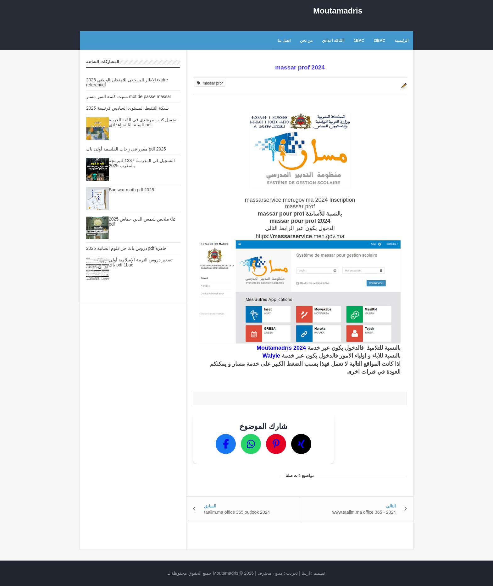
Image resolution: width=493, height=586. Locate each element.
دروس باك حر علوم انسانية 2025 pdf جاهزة (126, 248)
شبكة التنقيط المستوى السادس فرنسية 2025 (127, 108)
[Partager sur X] (301, 444)
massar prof (210, 83)
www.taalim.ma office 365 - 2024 (364, 512)
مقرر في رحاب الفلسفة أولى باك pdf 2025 (126, 148)
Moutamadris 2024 (281, 348)
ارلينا (306, 573)
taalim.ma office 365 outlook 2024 (237, 512)
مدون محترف (270, 573)
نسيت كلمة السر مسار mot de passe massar (128, 96)
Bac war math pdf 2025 (131, 189)
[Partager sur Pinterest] (276, 444)
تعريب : (278, 573)
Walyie (271, 356)
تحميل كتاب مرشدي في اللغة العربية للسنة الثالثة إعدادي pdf (142, 122)
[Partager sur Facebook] (226, 444)
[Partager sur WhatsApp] (251, 444)
